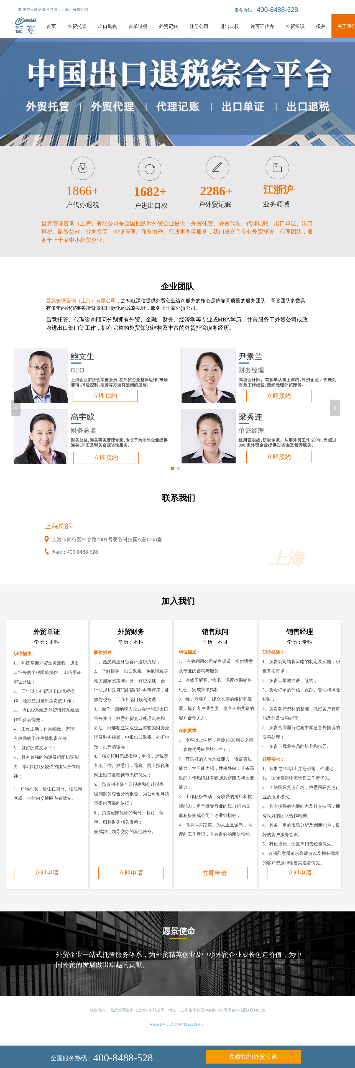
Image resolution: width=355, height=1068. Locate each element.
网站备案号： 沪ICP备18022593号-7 (176, 1024)
